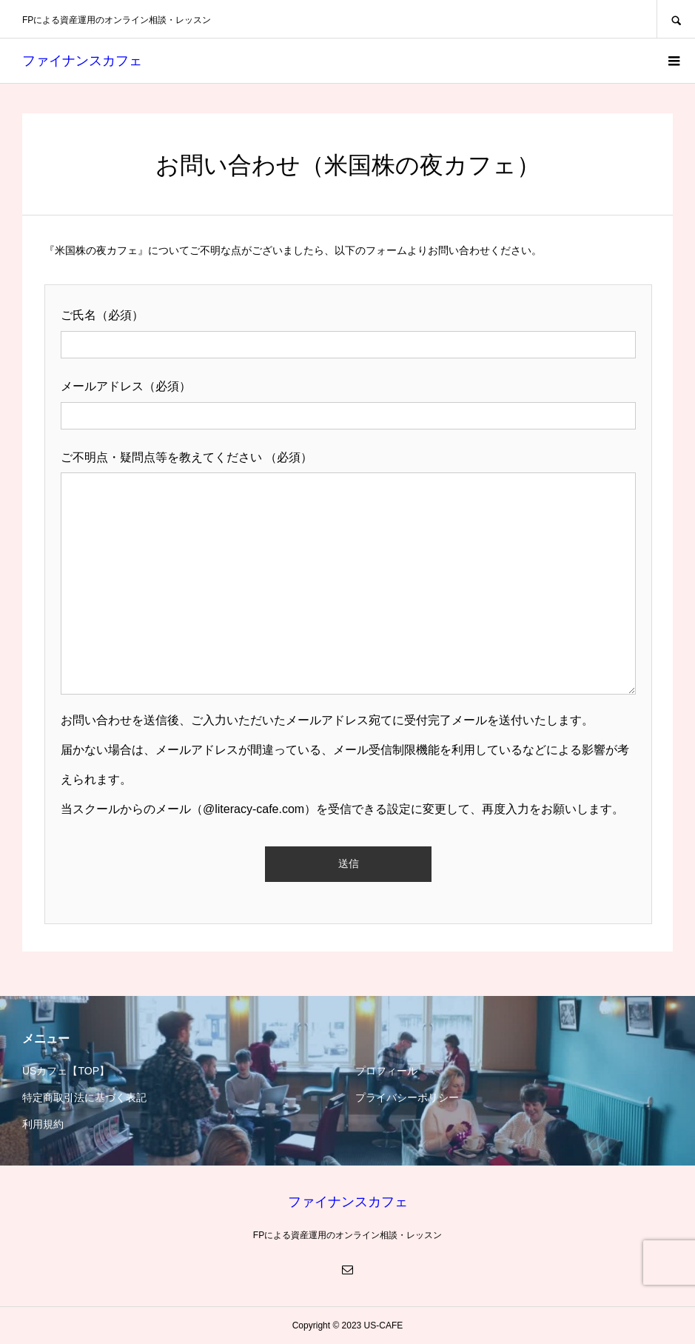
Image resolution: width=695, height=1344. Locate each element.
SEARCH (676, 19)
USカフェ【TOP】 (66, 1071)
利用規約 (43, 1124)
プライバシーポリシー (407, 1097)
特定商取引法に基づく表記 (84, 1097)
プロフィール (386, 1071)
